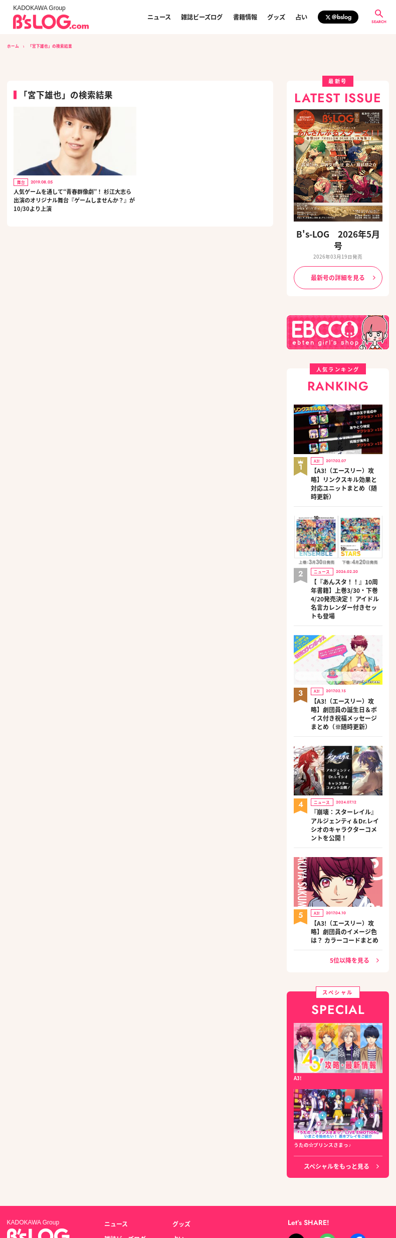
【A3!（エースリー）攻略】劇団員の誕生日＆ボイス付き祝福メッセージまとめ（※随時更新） (346, 652)
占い (301, 17)
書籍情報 (245, 17)
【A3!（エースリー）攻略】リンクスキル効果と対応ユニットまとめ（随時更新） (346, 454)
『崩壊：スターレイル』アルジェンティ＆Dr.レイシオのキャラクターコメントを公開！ (346, 749)
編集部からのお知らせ (197, 1155)
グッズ (276, 17)
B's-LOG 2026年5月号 (337, 233)
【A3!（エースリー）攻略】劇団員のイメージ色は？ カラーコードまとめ (346, 843)
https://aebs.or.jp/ (290, 1201)
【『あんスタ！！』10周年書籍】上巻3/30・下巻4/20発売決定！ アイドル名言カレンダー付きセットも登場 (346, 551)
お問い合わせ (78, 1191)
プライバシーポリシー (128, 1191)
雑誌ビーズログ (202, 17)
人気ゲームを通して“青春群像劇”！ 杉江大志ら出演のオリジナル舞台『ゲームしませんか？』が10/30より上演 (74, 199)
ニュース (159, 17)
